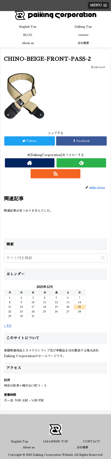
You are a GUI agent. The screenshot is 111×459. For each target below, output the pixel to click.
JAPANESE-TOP (55, 441)
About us (29, 447)
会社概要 (82, 447)
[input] (55, 257)
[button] (103, 258)
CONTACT (91, 441)
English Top (19, 441)
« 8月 (8, 325)
